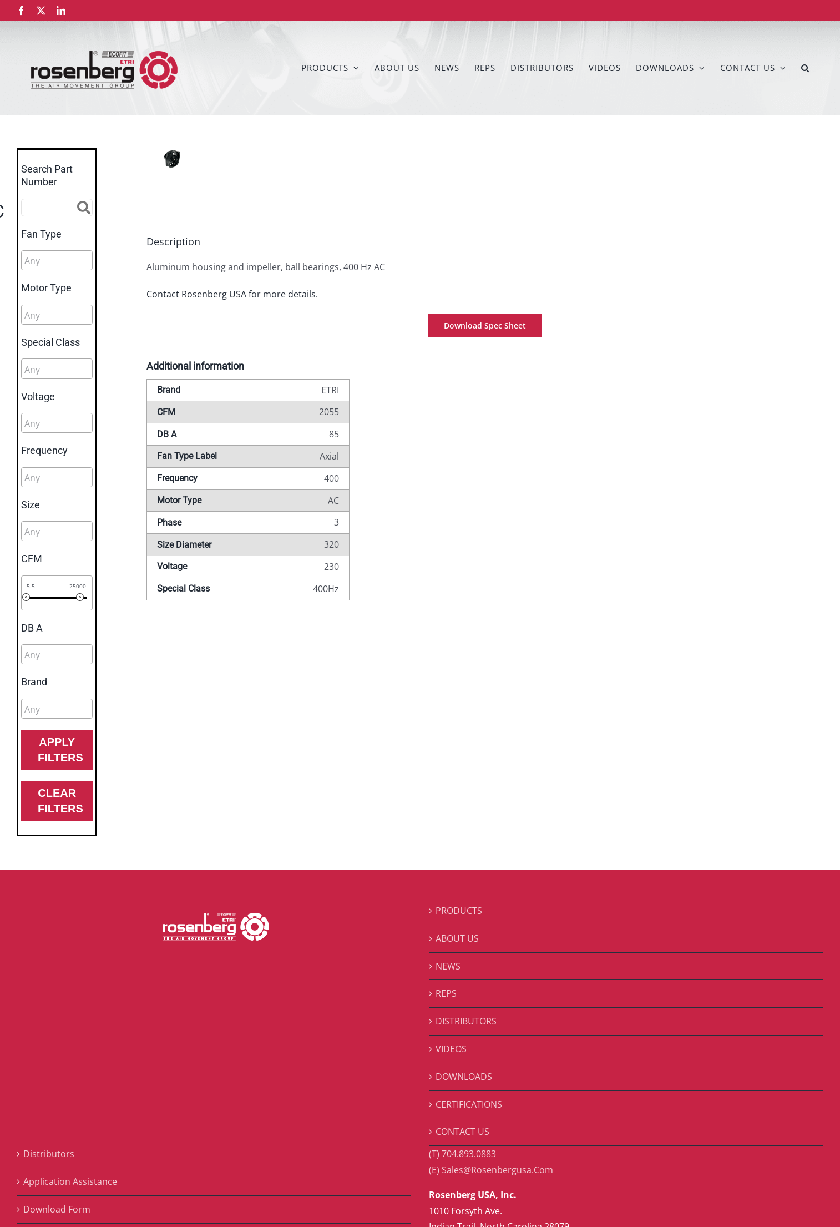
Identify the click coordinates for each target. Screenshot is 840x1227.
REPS (446, 993)
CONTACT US (462, 1131)
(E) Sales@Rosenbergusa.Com (491, 1170)
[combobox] (57, 260)
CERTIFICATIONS (469, 1104)
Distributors (48, 1154)
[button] (805, 67)
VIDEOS (451, 1049)
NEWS (448, 966)
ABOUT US (457, 938)
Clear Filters (60, 801)
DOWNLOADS (464, 1077)
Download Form (56, 1209)
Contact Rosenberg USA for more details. (232, 294)
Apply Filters (60, 750)
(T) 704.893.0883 (462, 1154)
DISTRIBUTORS (466, 1021)
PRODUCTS (459, 911)
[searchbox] (74, 261)
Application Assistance (70, 1181)
